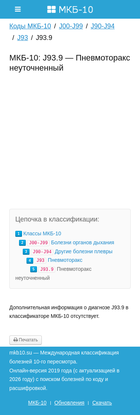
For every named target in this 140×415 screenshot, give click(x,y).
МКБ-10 (37, 403)
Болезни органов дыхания (82, 242)
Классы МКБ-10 (42, 233)
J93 (22, 37)
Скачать (102, 403)
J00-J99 (71, 26)
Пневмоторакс (65, 260)
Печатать (25, 340)
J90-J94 (103, 26)
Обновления (70, 403)
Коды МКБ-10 (30, 26)
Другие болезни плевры (84, 251)
